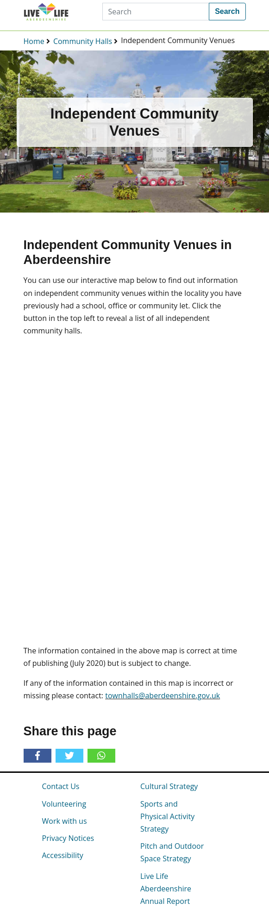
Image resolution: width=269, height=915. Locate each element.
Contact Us (61, 786)
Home (34, 41)
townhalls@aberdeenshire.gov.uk (162, 695)
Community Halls (82, 41)
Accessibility (62, 855)
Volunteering (64, 804)
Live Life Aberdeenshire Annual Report (165, 888)
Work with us (64, 821)
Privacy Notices (68, 838)
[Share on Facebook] (39, 756)
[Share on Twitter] (71, 756)
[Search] (156, 11)
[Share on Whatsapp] (94, 756)
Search (227, 11)
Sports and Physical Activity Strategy (167, 816)
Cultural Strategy (169, 786)
